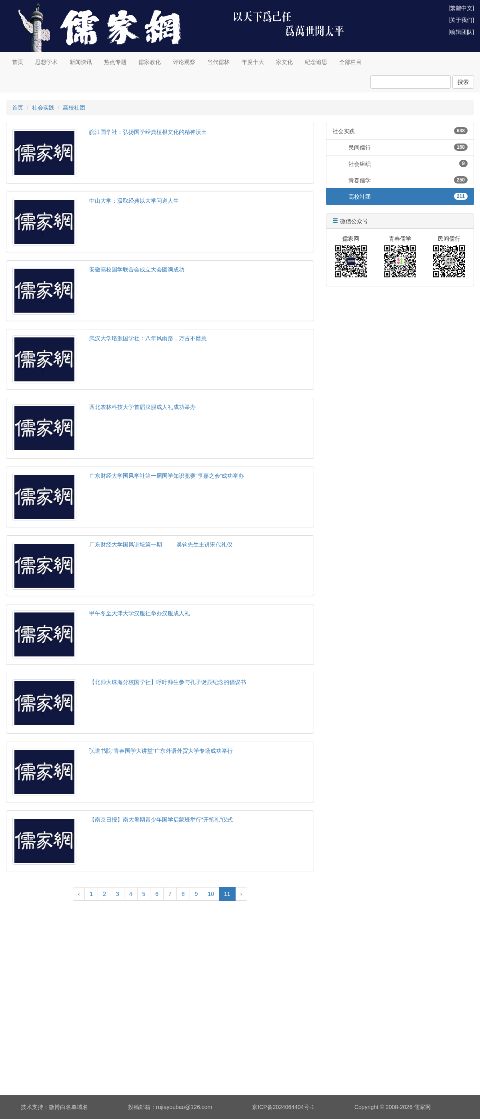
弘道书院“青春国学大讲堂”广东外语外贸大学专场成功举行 (161, 751)
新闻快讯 (81, 62)
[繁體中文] (461, 8)
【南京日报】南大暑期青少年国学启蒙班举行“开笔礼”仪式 (161, 819)
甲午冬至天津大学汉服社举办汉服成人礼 (139, 613)
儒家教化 (149, 62)
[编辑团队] (461, 32)
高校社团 (74, 107)
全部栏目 (350, 62)
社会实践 (43, 107)
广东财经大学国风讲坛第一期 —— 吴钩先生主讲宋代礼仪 (160, 544)
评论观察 (184, 62)
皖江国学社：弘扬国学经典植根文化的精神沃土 (148, 132)
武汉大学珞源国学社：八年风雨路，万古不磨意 (148, 338)
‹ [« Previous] (79, 894)
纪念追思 (316, 62)
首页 (17, 62)
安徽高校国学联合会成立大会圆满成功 (136, 269)
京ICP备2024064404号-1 (283, 1107)
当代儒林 (218, 62)
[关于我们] (461, 20)
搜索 (463, 82)
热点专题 (115, 62)
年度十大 (253, 62)
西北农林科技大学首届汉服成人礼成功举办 (142, 407)
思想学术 (46, 62)
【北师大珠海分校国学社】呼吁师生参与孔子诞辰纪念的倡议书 (167, 682)
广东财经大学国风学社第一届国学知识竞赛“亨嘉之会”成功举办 (166, 476)
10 (211, 894)
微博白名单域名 (68, 1107)
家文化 (284, 62)
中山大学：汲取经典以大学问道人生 (134, 200)
